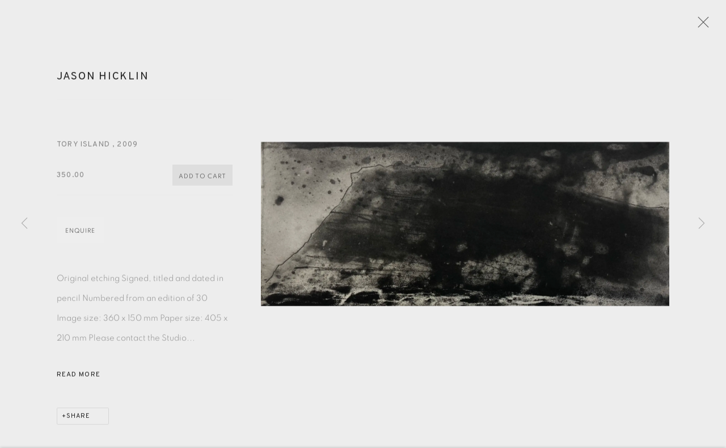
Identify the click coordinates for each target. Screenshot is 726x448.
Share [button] (78, 423)
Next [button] (701, 223)
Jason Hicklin (103, 83)
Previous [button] (24, 223)
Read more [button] (78, 381)
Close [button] (714, 25)
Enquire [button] (80, 238)
